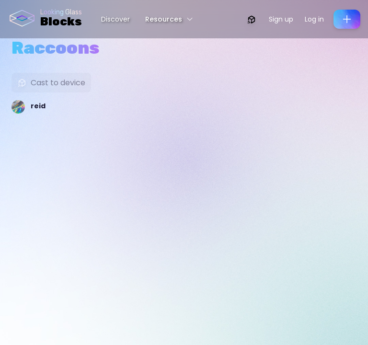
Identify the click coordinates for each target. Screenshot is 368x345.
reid (38, 106)
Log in (314, 19)
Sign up (281, 19)
